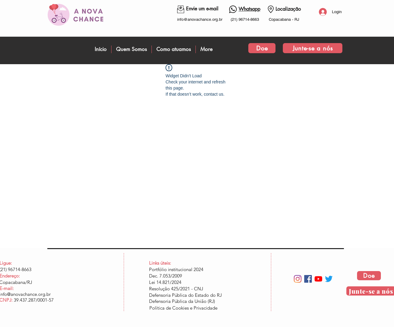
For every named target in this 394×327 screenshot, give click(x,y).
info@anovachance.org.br (199, 19)
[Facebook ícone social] (308, 279)
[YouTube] (318, 279)
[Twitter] (329, 279)
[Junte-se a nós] (312, 48)
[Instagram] (297, 279)
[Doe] (261, 48)
